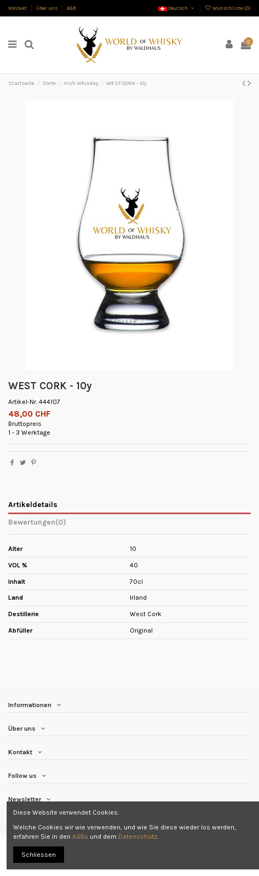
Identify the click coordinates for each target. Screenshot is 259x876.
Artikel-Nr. (22, 402)
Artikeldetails (32, 504)
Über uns (47, 8)
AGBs (80, 836)
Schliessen (38, 854)
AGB (71, 8)
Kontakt (18, 8)
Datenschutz (137, 836)
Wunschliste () (228, 8)
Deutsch (176, 8)
